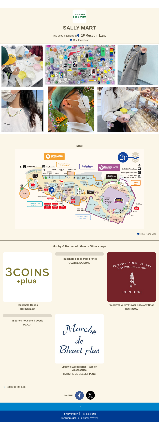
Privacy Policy (70, 413)
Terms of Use (89, 413)
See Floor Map (81, 40)
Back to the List (15, 386)
